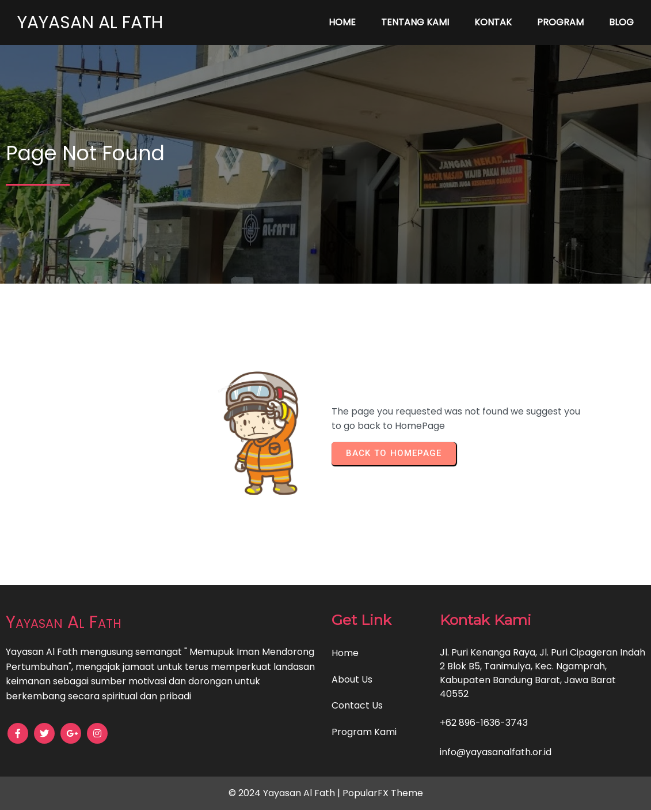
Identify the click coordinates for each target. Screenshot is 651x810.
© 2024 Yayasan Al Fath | (285, 793)
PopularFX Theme (382, 793)
